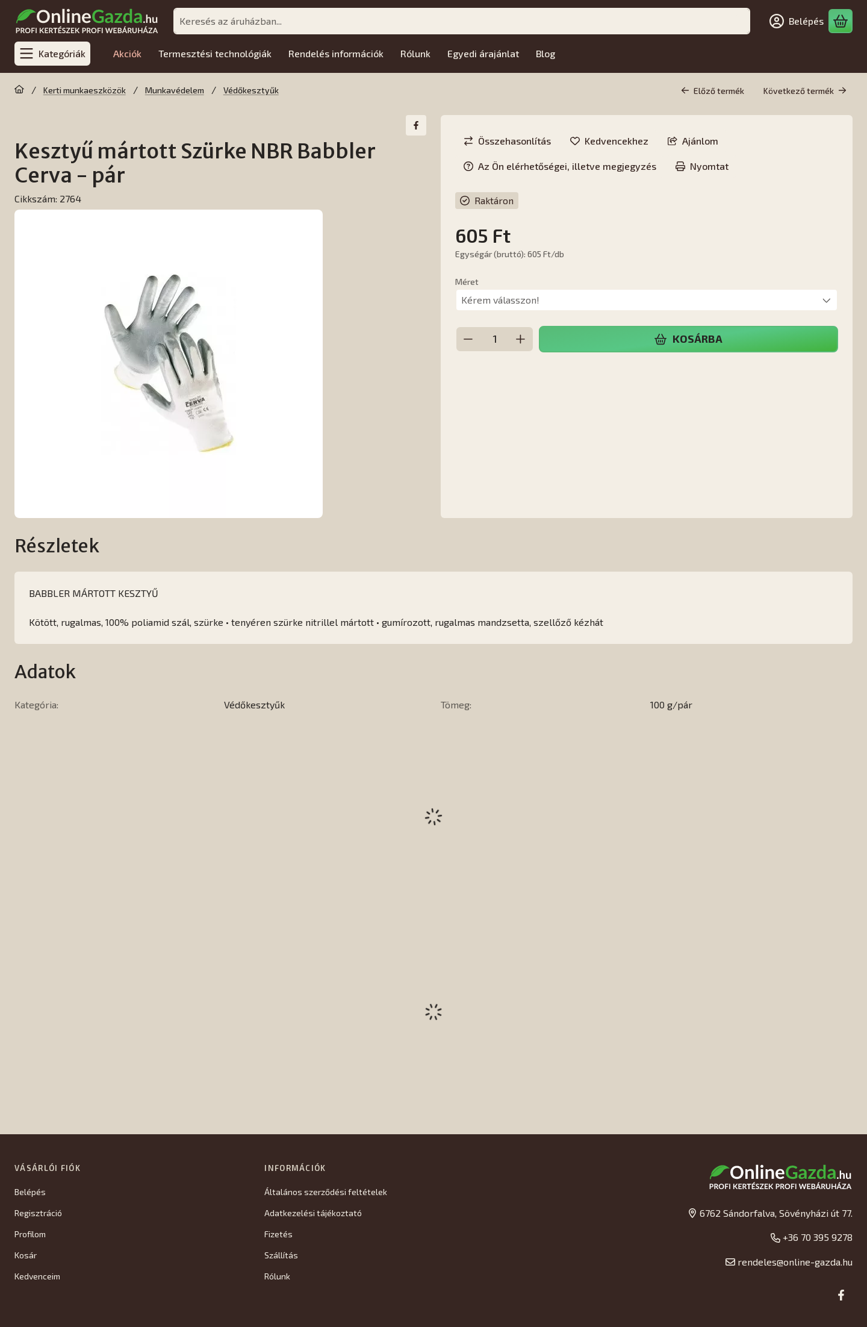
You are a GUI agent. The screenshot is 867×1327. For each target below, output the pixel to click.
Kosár (25, 1255)
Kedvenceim (37, 1276)
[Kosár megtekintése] (840, 21)
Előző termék (712, 91)
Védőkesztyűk (251, 90)
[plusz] (521, 339)
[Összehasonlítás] (507, 141)
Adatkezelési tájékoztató (313, 1213)
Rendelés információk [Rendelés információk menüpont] (336, 53)
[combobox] (461, 21)
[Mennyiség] (494, 339)
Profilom (30, 1234)
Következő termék (805, 91)
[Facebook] (841, 1295)
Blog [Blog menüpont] (545, 53)
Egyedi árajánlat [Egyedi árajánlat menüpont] (483, 53)
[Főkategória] (19, 90)
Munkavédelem (174, 90)
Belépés (30, 1192)
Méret (467, 281)
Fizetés (278, 1234)
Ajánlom (693, 140)
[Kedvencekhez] (609, 141)
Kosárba (688, 338)
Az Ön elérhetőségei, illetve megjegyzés (560, 166)
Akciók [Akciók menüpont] (127, 53)
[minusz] (468, 339)
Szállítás (281, 1255)
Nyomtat (702, 166)
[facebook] (416, 125)
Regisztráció (38, 1213)
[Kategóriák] (52, 54)
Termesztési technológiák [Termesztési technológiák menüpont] (215, 53)
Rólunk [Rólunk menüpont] (415, 53)
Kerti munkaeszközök (84, 90)
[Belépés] (796, 21)
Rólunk (277, 1276)
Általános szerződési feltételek (325, 1192)
